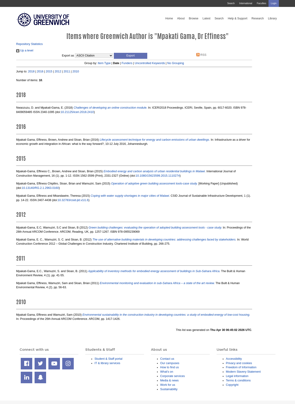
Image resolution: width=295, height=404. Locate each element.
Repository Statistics (29, 44)
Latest (206, 18)
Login (274, 3)
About (181, 18)
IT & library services (107, 363)
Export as (68, 55)
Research (257, 18)
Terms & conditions (238, 380)
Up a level (24, 50)
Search (231, 3)
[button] (130, 56)
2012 (58, 71)
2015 (49, 71)
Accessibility (234, 358)
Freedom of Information (241, 367)
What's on (166, 371)
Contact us (167, 358)
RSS (200, 54)
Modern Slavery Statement (243, 371)
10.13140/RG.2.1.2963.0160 (40, 188)
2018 (31, 71)
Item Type (104, 63)
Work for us (167, 384)
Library (272, 18)
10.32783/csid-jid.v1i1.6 (73, 200)
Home (169, 18)
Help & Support (238, 18)
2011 (67, 71)
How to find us (169, 367)
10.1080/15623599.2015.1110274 (158, 175)
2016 (40, 71)
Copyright (232, 384)
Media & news (169, 380)
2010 (75, 71)
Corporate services (172, 376)
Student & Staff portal (108, 358)
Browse (193, 18)
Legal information (237, 376)
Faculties (261, 3)
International (245, 3)
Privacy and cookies (239, 363)
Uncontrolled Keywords (150, 63)
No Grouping (175, 63)
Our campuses (169, 363)
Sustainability (168, 389)
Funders (127, 63)
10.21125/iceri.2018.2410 (77, 112)
